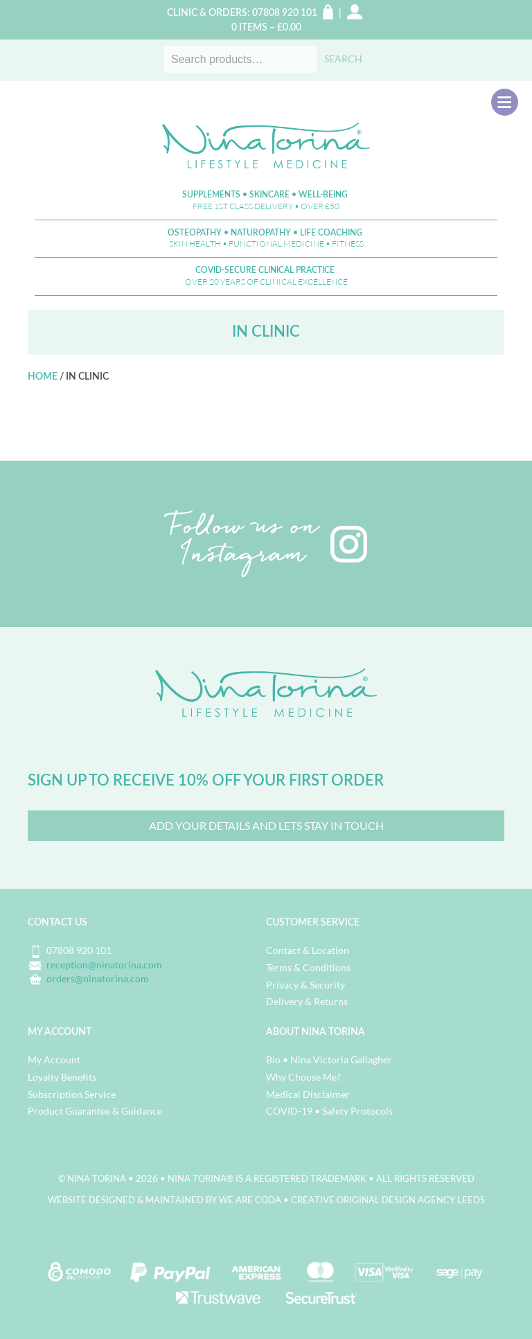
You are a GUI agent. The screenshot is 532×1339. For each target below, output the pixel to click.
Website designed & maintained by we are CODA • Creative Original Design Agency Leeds (266, 1199)
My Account (54, 1059)
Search (343, 58)
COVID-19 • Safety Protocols (329, 1111)
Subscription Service (72, 1094)
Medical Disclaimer (308, 1094)
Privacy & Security (305, 985)
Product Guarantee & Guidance (95, 1111)
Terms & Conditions (308, 967)
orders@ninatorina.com (97, 978)
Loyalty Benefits (62, 1077)
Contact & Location (307, 950)
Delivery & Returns (307, 1001)
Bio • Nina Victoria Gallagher (329, 1059)
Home (42, 377)
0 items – (266, 28)
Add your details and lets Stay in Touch (266, 825)
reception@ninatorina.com (104, 964)
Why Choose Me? (303, 1077)
